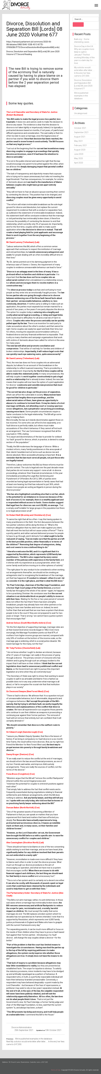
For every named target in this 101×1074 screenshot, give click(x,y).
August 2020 (79, 150)
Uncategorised (80, 113)
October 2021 (80, 128)
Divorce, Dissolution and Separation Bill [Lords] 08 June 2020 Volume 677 (83, 84)
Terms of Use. (56, 1070)
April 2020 (78, 163)
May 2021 (78, 141)
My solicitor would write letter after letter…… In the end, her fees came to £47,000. (84, 71)
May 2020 (78, 158)
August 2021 (79, 137)
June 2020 (78, 154)
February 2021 (80, 145)
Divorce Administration (22, 1027)
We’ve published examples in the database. (81, 96)
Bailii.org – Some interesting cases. (82, 40)
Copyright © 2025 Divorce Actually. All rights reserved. (80, 1070)
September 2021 (81, 132)
